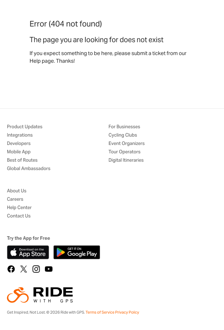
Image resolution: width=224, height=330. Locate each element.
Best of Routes (22, 160)
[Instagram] (36, 269)
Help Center (19, 207)
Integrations (20, 135)
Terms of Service (100, 312)
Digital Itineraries (126, 160)
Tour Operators (125, 152)
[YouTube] (49, 269)
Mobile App (19, 152)
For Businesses (124, 127)
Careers (15, 199)
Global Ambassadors (28, 168)
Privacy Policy (127, 312)
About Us (16, 191)
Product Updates (24, 127)
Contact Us (19, 216)
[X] (23, 269)
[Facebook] (11, 269)
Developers (19, 143)
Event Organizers (127, 143)
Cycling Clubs (123, 135)
